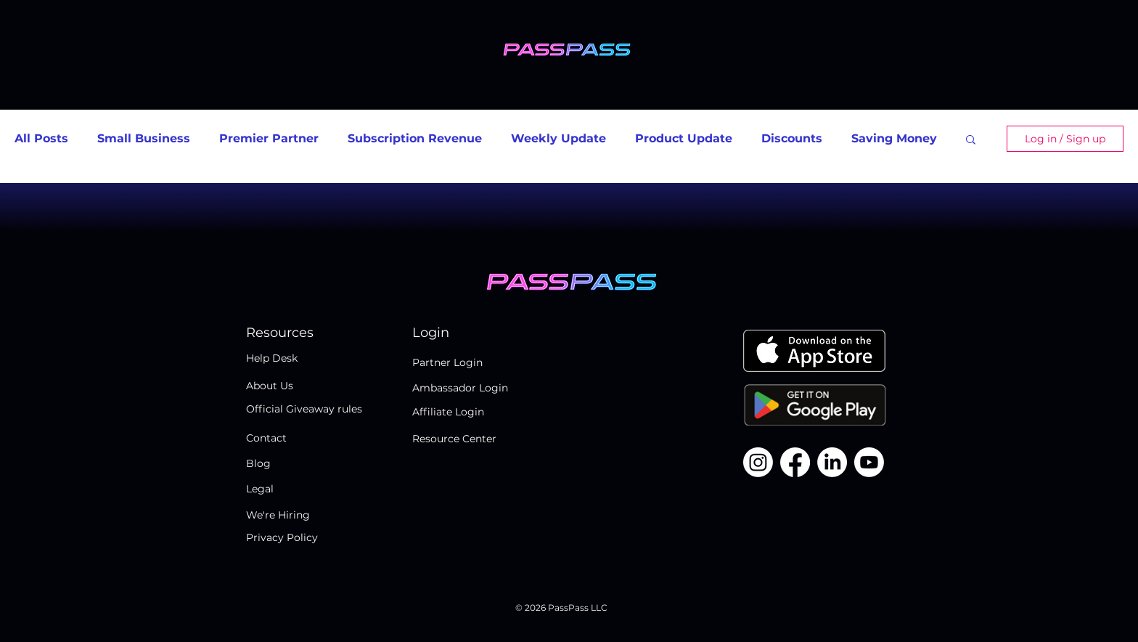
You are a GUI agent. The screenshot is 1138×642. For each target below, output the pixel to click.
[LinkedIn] (832, 462)
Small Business (143, 138)
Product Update (683, 138)
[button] (971, 140)
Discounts (791, 138)
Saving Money (894, 138)
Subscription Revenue (415, 138)
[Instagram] (758, 462)
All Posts (41, 138)
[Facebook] (795, 462)
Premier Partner (269, 138)
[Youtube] (869, 462)
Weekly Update (558, 138)
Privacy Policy (282, 537)
